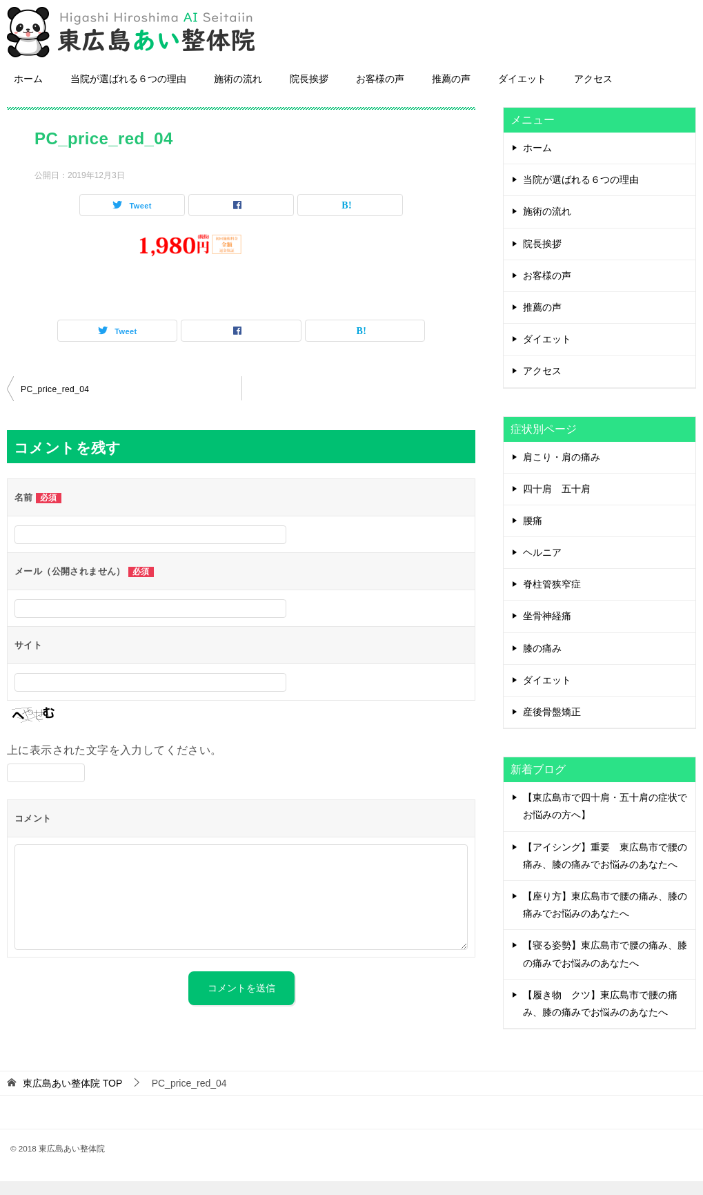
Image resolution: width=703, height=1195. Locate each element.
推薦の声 (451, 92)
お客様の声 (380, 92)
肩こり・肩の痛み (561, 470)
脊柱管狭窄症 (552, 597)
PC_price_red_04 (55, 403)
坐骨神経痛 (547, 629)
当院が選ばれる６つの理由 (128, 92)
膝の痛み (542, 662)
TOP (72, 1096)
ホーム (28, 92)
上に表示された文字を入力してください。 (114, 764)
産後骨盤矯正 (552, 725)
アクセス (593, 92)
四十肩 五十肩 (557, 502)
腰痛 (532, 534)
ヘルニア (542, 566)
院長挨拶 (309, 92)
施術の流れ (238, 92)
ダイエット (522, 92)
